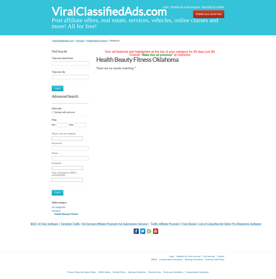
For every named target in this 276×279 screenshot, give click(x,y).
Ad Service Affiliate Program (99, 223)
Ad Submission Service (133, 223)
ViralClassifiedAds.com (109, 11)
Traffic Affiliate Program (165, 223)
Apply (58, 88)
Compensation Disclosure (171, 259)
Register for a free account (185, 6)
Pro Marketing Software (246, 223)
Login (166, 6)
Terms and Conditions (173, 272)
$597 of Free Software (44, 223)
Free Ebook (189, 223)
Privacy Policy (73, 272)
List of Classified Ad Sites (214, 223)
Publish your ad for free (208, 14)
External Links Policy (214, 259)
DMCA (154, 259)
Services (56, 211)
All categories (58, 207)
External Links (154, 272)
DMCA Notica (104, 272)
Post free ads (209, 256)
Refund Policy (119, 272)
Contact (220, 256)
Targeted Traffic (70, 223)
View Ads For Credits (212, 6)
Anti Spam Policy (88, 272)
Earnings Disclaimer (194, 259)
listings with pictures (65, 112)
